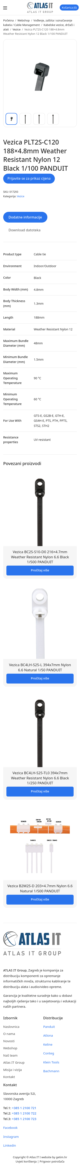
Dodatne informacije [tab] (25, 217)
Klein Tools (51, 1062)
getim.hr (61, 1157)
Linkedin (9, 1145)
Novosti (9, 1041)
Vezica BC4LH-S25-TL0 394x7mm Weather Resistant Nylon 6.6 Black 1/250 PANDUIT (40, 778)
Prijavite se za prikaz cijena (29, 178)
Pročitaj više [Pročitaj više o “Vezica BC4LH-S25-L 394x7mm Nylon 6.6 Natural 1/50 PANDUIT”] (40, 678)
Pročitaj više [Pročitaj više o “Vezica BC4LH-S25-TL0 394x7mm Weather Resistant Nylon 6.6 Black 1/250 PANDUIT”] (40, 791)
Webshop (23, 20)
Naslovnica (11, 1026)
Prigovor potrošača (52, 1161)
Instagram (11, 1136)
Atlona (48, 1035)
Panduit (49, 1026)
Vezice (17, 29)
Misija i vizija (12, 1070)
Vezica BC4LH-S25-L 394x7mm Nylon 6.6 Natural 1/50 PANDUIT (40, 667)
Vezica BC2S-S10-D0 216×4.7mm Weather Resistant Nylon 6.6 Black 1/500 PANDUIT (40, 557)
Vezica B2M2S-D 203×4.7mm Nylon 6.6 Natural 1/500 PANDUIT (40, 888)
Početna (8, 20)
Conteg (48, 1053)
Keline (47, 1044)
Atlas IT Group (14, 1062)
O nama (9, 1033)
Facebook (10, 1127)
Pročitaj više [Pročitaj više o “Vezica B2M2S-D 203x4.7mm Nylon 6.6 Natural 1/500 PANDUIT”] (40, 899)
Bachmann (51, 1071)
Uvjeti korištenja (26, 1161)
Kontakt (9, 1077)
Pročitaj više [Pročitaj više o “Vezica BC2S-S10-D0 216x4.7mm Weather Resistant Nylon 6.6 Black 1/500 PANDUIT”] (40, 570)
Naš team (10, 1055)
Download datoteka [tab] (25, 230)
